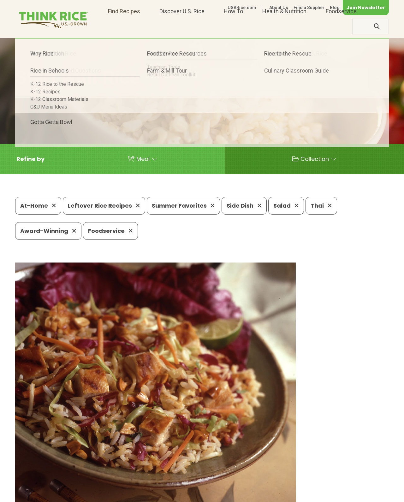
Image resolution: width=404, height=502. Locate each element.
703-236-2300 (109, 475)
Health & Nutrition (284, 26)
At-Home (38, 206)
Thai (321, 206)
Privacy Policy (306, 494)
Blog (335, 7)
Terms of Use (371, 494)
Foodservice (341, 26)
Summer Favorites (183, 206)
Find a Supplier (309, 7)
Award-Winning (48, 231)
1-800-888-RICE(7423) (168, 475)
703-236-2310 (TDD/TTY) (241, 475)
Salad (286, 206)
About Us (278, 7)
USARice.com (242, 7)
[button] (30, 159)
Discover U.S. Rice (182, 26)
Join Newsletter (366, 7)
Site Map (339, 494)
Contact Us (270, 494)
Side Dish (244, 206)
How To (233, 26)
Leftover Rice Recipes (104, 206)
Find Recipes (124, 26)
